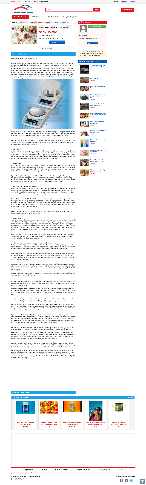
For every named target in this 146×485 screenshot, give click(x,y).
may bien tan (54, 281)
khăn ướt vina (58, 273)
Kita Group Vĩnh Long (17, 354)
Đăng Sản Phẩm (127, 10)
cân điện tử (47, 308)
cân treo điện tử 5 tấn (26, 345)
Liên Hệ (120, 469)
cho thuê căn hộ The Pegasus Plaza (46, 322)
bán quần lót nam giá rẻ (45, 301)
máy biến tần (44, 273)
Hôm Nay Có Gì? (37, 16)
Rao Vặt (27, 1)
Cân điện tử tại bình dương (65, 336)
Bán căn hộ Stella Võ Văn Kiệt (51, 354)
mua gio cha (20, 473)
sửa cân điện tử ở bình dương (34, 338)
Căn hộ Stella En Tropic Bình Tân (56, 356)
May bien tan (15, 273)
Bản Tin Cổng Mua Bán (41, 1)
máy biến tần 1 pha (34, 283)
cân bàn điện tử (32, 304)
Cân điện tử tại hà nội (48, 292)
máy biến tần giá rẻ (21, 285)
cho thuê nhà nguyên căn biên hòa (30, 316)
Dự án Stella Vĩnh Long (20, 357)
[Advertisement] (43, 373)
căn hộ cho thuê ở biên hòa (24, 315)
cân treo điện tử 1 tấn (61, 343)
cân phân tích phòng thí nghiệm (60, 288)
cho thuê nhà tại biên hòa (51, 318)
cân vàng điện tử (19, 306)
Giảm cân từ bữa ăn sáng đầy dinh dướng (53, 27)
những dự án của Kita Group (33, 350)
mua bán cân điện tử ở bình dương (32, 332)
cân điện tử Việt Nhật (64, 329)
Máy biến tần (15, 281)
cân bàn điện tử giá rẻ (64, 304)
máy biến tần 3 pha (51, 283)
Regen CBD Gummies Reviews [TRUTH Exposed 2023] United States (49, 424)
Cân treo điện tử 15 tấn (58, 347)
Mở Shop (116, 1)
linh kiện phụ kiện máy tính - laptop (40, 22)
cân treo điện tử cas (53, 345)
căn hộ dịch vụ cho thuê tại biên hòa (26, 320)
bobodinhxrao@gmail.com (89, 38)
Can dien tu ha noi (30, 292)
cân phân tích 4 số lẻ (45, 290)
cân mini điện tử (24, 329)
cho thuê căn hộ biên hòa (55, 320)
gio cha (13, 473)
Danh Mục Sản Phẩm (20, 17)
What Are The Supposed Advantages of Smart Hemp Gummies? (118, 424)
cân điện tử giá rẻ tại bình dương (31, 336)
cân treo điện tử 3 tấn (39, 345)
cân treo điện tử (32, 308)
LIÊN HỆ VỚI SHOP (57, 42)
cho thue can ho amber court (24, 322)
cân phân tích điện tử (57, 306)
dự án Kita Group (46, 352)
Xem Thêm (130, 397)
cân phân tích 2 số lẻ (23, 290)
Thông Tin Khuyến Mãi (70, 17)
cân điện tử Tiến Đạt (68, 308)
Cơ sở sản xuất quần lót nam (53, 299)
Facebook (126, 480)
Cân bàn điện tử (16, 327)
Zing (51, 48)
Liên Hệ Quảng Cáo (104, 469)
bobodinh (84, 35)
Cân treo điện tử (25, 343)
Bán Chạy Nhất (53, 17)
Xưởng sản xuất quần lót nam (29, 301)
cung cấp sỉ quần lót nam (60, 301)
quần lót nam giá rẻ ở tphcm (35, 299)
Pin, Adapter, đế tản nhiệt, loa (60, 22)
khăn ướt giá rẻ (24, 275)
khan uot (32, 275)
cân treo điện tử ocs (42, 347)
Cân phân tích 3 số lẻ (21, 70)
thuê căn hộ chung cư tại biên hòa (64, 315)
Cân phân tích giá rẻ (17, 133)
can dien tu (47, 310)
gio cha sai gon (29, 473)
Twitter (48, 48)
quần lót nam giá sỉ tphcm (19, 299)
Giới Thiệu (44, 469)
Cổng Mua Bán (16, 1)
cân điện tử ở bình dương (60, 334)
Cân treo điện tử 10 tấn (28, 347)
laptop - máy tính (23, 22)
